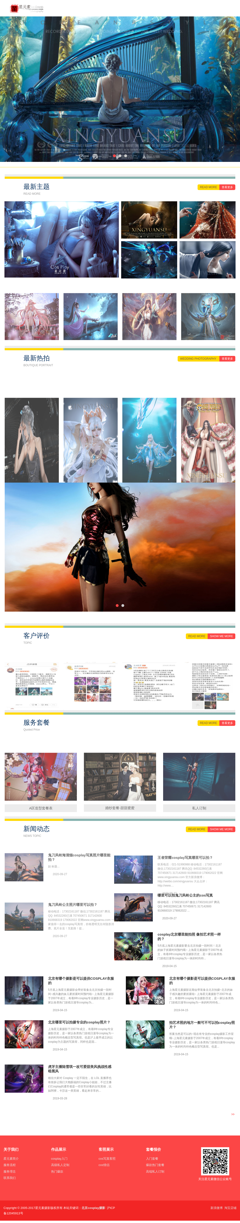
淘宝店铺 (230, 1208)
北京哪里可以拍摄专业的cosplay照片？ (79, 1041)
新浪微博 (216, 1208)
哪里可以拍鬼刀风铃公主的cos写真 (185, 913)
